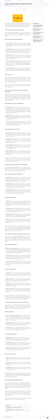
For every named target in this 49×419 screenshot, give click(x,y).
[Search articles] (21, 1)
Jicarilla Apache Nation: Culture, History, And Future (13, 407)
